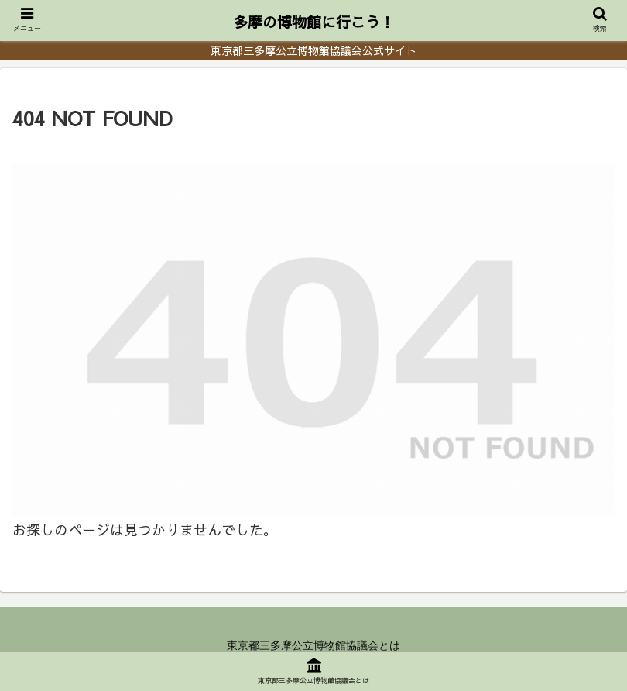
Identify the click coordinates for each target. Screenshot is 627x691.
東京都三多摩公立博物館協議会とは (313, 645)
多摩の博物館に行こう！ (314, 22)
